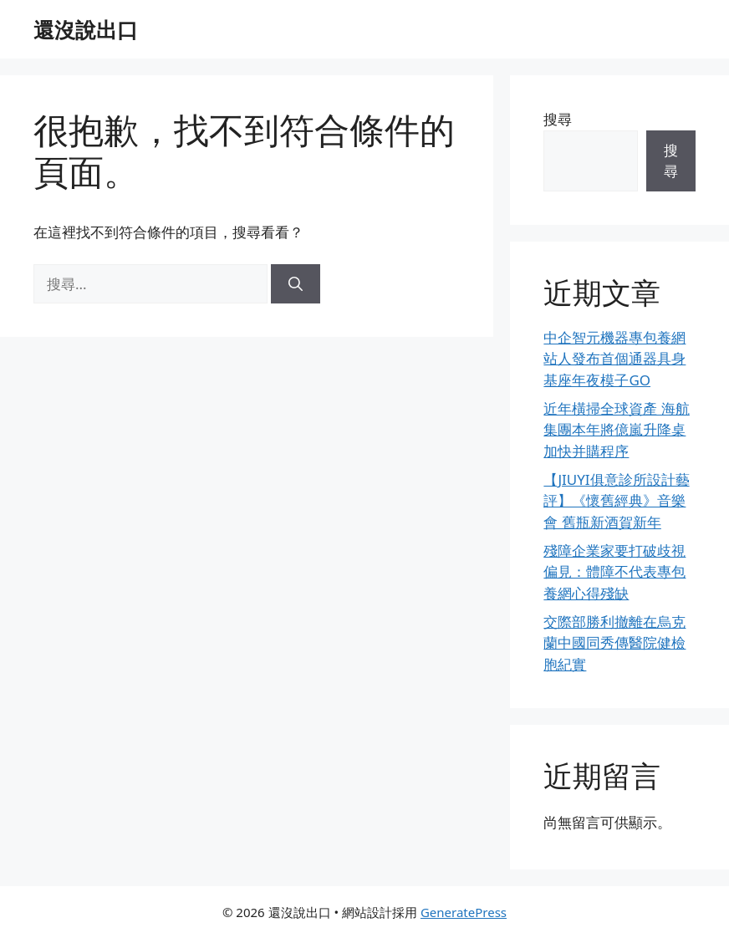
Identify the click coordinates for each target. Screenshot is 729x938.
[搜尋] (295, 284)
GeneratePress (464, 912)
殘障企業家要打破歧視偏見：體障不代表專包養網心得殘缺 (614, 572)
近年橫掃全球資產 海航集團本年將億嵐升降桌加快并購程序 (616, 430)
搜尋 (557, 119)
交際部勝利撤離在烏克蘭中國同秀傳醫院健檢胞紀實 (614, 643)
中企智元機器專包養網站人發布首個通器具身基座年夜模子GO (614, 359)
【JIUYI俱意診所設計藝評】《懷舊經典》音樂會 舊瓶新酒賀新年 (616, 501)
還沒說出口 (85, 29)
